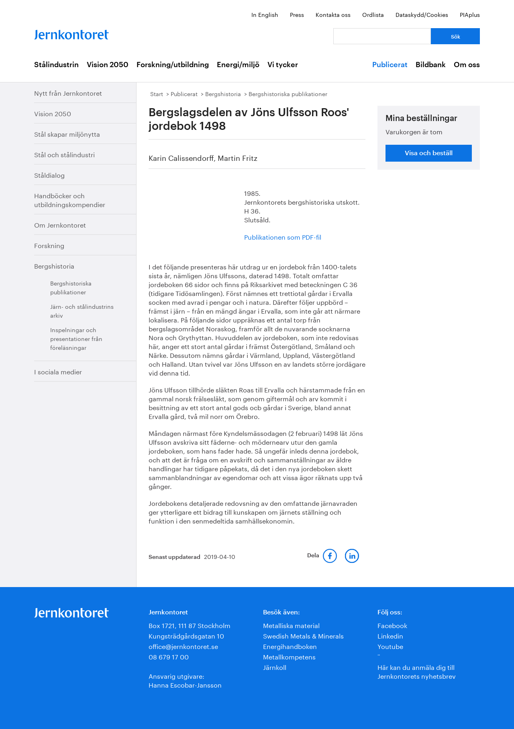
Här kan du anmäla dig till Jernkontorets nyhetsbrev (416, 670)
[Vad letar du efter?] (382, 36)
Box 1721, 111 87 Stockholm (189, 625)
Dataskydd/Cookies (422, 14)
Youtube (390, 646)
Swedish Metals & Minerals (303, 635)
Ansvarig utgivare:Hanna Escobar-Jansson (185, 679)
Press (297, 14)
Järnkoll (274, 666)
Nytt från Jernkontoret (68, 92)
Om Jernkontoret (60, 224)
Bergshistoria (54, 265)
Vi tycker (282, 64)
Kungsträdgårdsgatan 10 (186, 635)
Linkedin (390, 635)
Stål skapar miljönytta (67, 133)
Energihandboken (290, 646)
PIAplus (470, 14)
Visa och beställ (429, 153)
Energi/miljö (238, 64)
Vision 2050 (107, 64)
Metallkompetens (289, 656)
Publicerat (390, 64)
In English (264, 14)
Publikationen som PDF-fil (282, 236)
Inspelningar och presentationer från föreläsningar (76, 338)
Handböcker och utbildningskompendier (69, 199)
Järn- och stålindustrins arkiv (82, 310)
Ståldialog (49, 174)
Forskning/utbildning (173, 64)
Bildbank (431, 64)
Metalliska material (291, 625)
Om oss (467, 64)
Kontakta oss (333, 14)
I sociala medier (58, 371)
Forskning (49, 245)
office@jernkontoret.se (183, 646)
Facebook (392, 625)
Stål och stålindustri (64, 154)
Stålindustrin (56, 64)
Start (156, 93)
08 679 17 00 (169, 656)
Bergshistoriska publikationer (71, 287)
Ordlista (373, 14)
